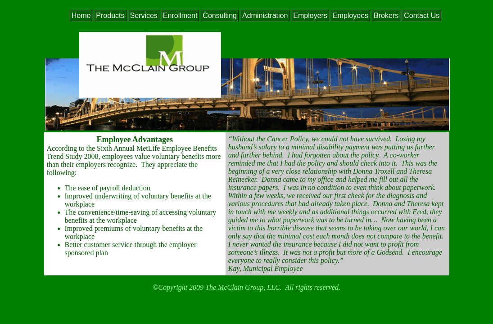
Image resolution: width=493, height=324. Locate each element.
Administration (265, 15)
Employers (310, 15)
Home (81, 15)
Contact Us (421, 15)
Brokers (386, 15)
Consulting (220, 15)
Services (144, 15)
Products (110, 15)
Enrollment (180, 15)
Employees (350, 15)
